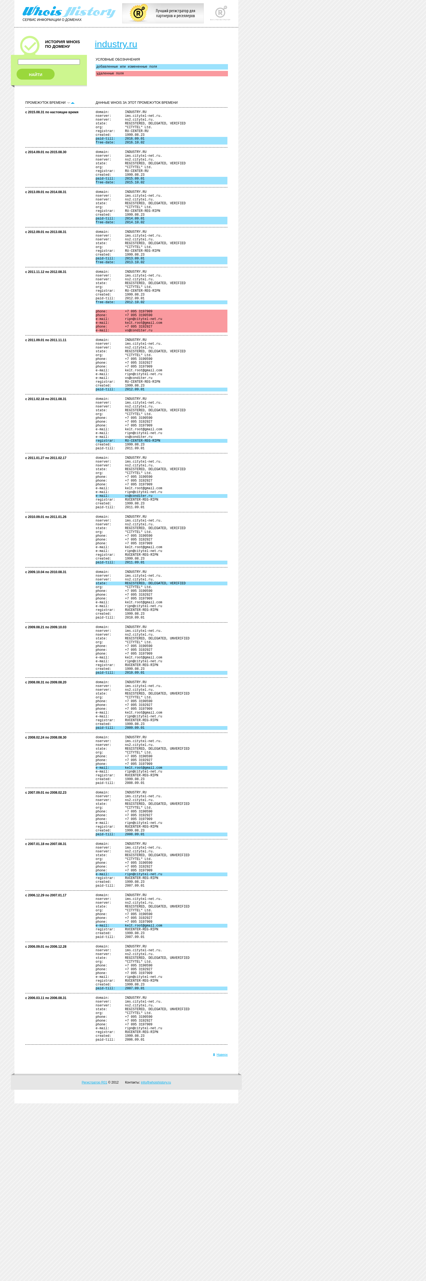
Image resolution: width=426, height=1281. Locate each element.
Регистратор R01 (94, 1260)
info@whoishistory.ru (156, 1260)
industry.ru (116, 44)
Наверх (220, 1232)
